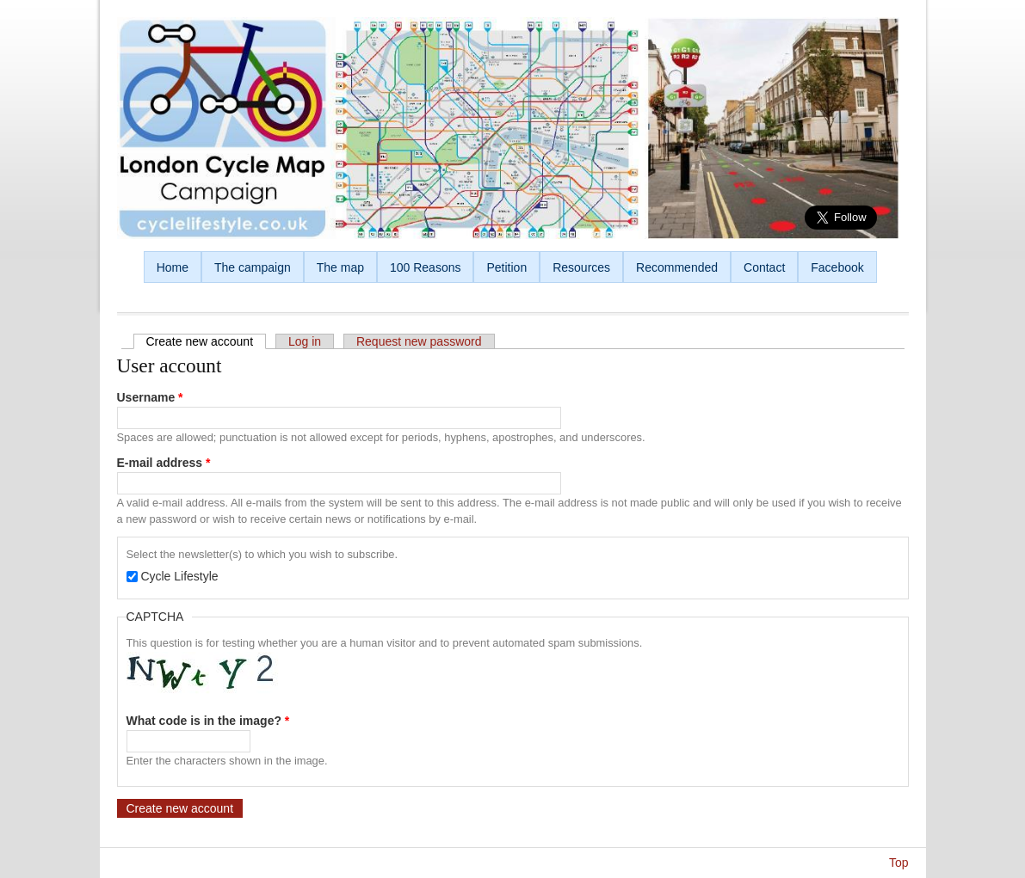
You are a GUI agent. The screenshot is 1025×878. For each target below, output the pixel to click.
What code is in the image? (208, 721)
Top (899, 862)
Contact (764, 267)
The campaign (252, 267)
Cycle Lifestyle (179, 576)
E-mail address (164, 463)
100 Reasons (425, 267)
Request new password (419, 341)
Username (150, 397)
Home (172, 267)
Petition (506, 267)
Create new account (206, 341)
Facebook (837, 267)
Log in (304, 341)
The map (340, 267)
